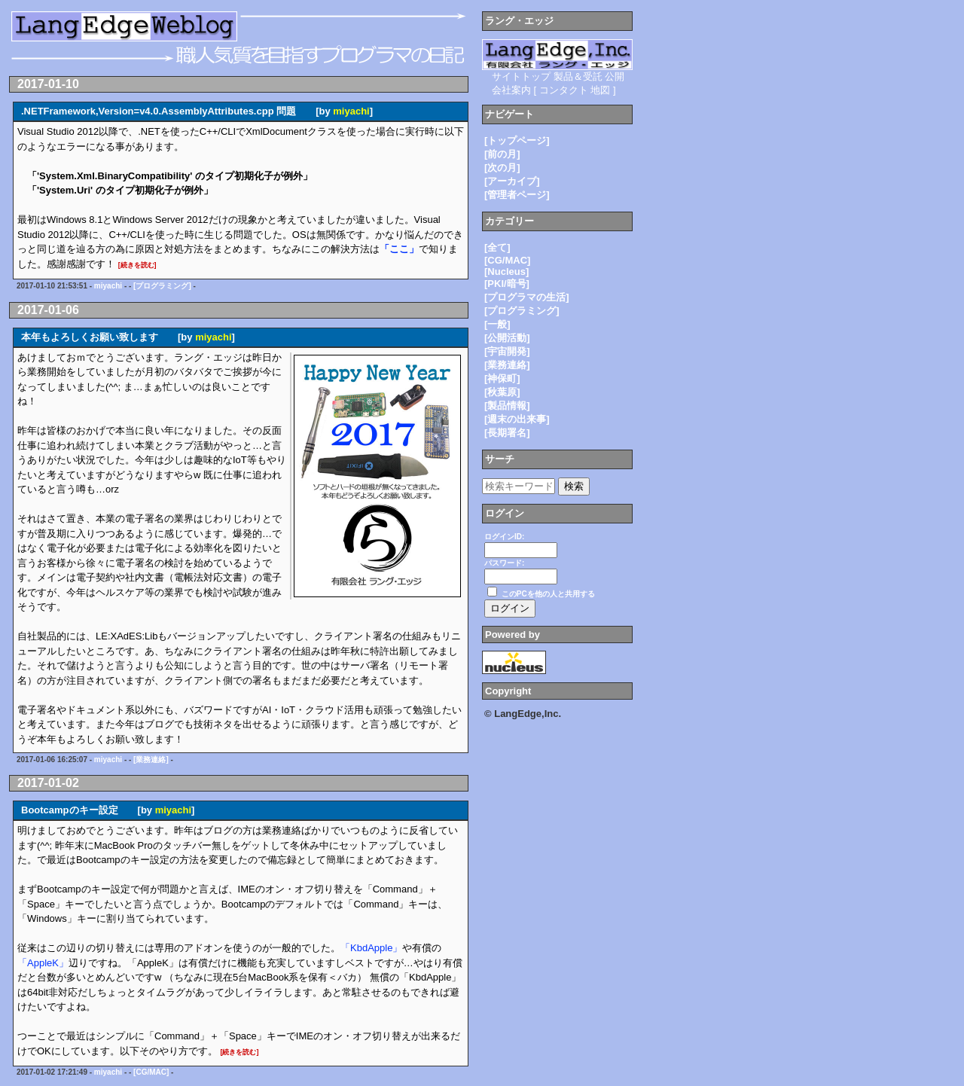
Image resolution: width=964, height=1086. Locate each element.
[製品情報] (507, 405)
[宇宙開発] (507, 351)
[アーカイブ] (512, 181)
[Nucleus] (506, 271)
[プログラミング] (162, 286)
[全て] (497, 247)
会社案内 (511, 90)
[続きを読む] (137, 265)
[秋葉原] (502, 392)
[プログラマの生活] (526, 297)
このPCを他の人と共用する (548, 594)
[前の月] (502, 154)
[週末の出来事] (517, 419)
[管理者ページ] (517, 194)
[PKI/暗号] (506, 283)
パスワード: (504, 563)
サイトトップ (521, 76)
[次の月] (502, 167)
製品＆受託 (578, 76)
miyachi (351, 111)
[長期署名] (507, 432)
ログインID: (504, 536)
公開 (614, 76)
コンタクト (563, 90)
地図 (600, 90)
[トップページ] (517, 140)
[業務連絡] (151, 759)
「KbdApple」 (371, 947)
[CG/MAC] (151, 1072)
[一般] (497, 324)
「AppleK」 (43, 963)
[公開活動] (507, 337)
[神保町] (502, 378)
